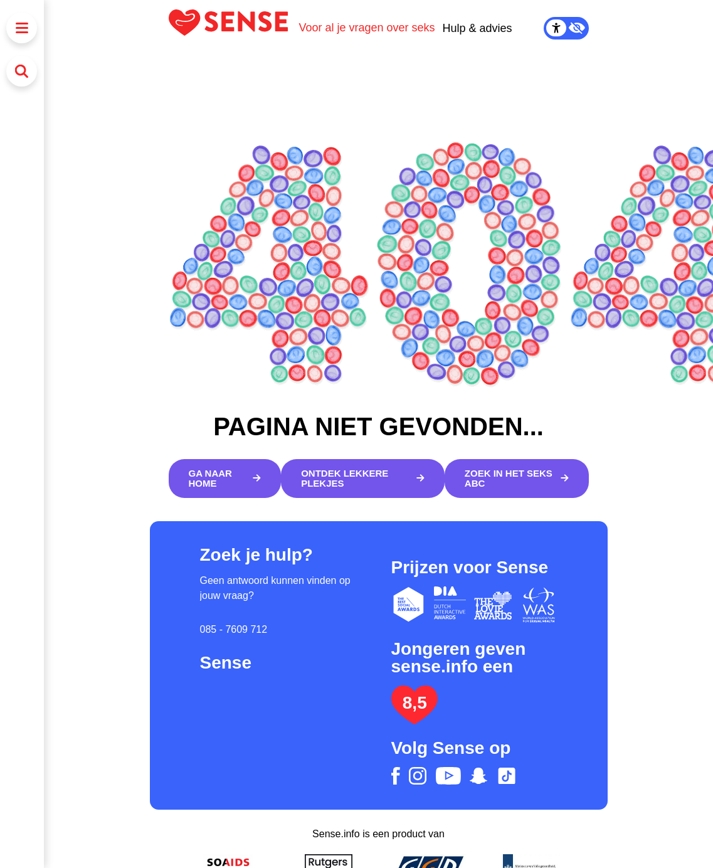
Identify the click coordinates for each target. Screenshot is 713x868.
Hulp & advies (477, 28)
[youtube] (448, 776)
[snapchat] (478, 776)
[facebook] (395, 776)
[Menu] (21, 28)
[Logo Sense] (234, 28)
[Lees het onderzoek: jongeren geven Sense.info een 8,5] (414, 719)
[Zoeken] (21, 71)
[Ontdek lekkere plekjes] (363, 478)
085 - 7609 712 (234, 629)
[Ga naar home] (225, 478)
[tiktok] (507, 776)
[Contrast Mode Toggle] (566, 28)
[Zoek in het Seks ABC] (517, 478)
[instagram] (417, 776)
